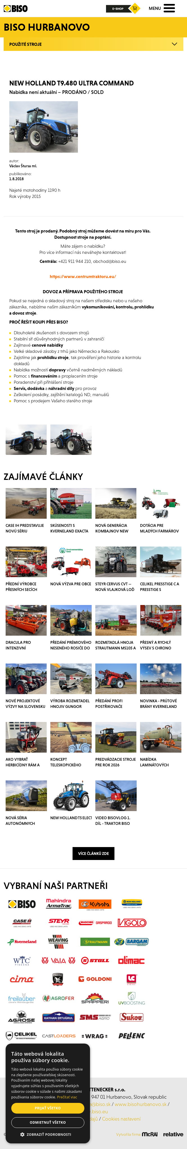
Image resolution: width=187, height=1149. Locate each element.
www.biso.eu (93, 1111)
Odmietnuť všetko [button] (48, 1122)
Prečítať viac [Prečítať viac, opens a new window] (67, 1097)
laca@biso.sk (97, 1104)
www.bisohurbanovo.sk (140, 1104)
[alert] (48, 1093)
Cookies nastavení (121, 1119)
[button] (47, 1135)
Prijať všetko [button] (48, 1108)
